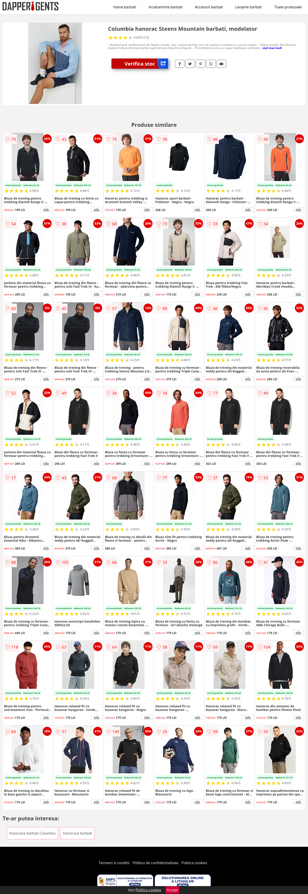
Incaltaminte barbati (165, 7)
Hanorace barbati (77, 833)
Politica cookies (194, 862)
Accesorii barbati (209, 7)
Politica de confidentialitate (155, 862)
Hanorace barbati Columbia (32, 833)
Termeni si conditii (114, 862)
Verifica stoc (146, 64)
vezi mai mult (272, 48)
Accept (172, 889)
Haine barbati (124, 7)
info (46, 209)
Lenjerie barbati (248, 7)
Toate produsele (288, 7)
